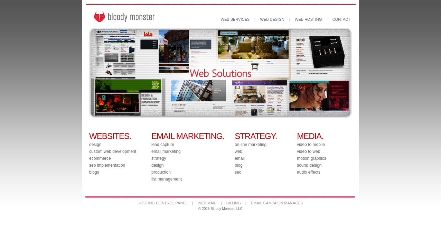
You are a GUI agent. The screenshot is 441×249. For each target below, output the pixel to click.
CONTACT (341, 19)
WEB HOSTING (308, 19)
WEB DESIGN (272, 19)
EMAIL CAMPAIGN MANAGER (277, 203)
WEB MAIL (207, 203)
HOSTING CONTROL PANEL (163, 203)
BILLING (233, 203)
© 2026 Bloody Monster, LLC (220, 209)
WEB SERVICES (235, 19)
